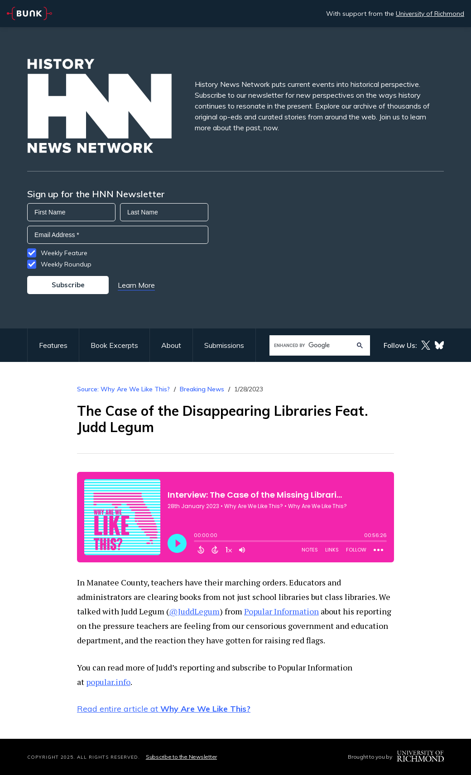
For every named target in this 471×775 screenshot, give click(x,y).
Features (53, 345)
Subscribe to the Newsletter (181, 756)
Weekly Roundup (66, 264)
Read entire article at (163, 709)
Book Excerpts (114, 345)
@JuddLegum (194, 611)
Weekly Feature (64, 253)
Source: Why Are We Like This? (123, 389)
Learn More (136, 285)
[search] (311, 345)
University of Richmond (430, 14)
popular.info (108, 681)
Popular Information (281, 611)
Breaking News (202, 389)
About (171, 345)
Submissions (224, 345)
